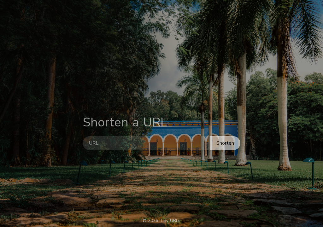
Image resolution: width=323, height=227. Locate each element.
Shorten (225, 151)
